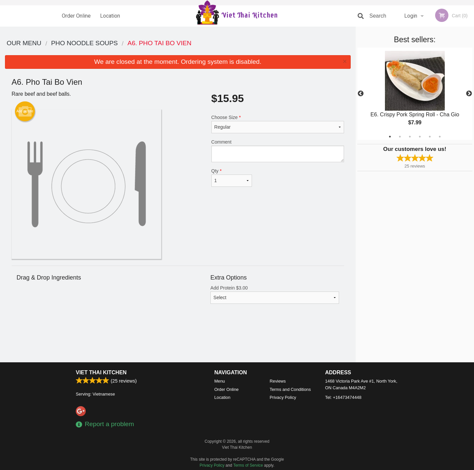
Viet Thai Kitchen (101, 372)
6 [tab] (439, 136)
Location (110, 16)
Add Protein (274, 294)
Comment (277, 150)
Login (410, 16)
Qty (231, 177)
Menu (219, 381)
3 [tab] (410, 136)
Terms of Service (248, 465)
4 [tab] (419, 136)
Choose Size (277, 124)
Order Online (76, 16)
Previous (360, 93)
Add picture (24, 111)
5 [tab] (429, 136)
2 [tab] (400, 136)
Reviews (278, 381)
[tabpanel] (415, 93)
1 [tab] (390, 136)
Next (469, 93)
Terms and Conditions (290, 389)
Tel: (343, 397)
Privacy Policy (283, 397)
